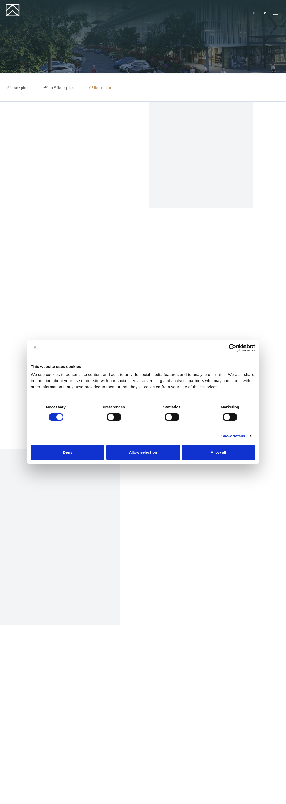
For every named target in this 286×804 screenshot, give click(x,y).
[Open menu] (275, 14)
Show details (233, 436)
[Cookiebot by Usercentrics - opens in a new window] (232, 348)
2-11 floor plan (58, 88)
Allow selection (143, 452)
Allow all (218, 452)
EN (252, 14)
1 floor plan (17, 88)
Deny (67, 452)
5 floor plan (100, 88)
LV (263, 14)
